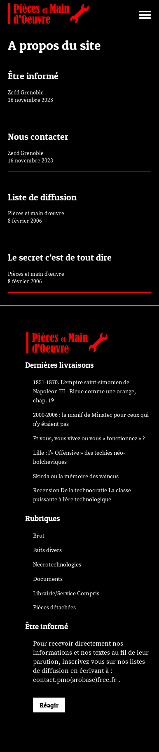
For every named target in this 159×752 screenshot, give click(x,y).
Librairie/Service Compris (66, 593)
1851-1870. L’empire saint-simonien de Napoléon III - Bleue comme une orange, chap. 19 (84, 391)
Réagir (49, 705)
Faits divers (47, 550)
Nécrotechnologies (57, 565)
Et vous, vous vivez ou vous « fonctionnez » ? (89, 438)
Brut (38, 536)
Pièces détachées (54, 607)
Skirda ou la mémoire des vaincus (76, 476)
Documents (48, 579)
